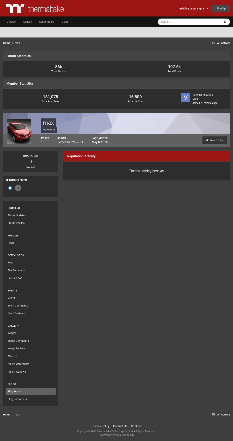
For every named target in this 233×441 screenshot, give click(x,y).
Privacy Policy (100, 426)
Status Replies (16, 223)
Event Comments (18, 305)
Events (11, 297)
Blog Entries (15, 391)
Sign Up (221, 8)
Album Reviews (17, 371)
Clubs (65, 21)
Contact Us (120, 426)
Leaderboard (46, 21)
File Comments (17, 270)
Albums (12, 356)
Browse (11, 21)
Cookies (136, 426)
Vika (195, 99)
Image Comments (18, 340)
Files (10, 262)
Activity (27, 21)
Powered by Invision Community (116, 435)
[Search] (177, 22)
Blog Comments (17, 399)
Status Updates (17, 215)
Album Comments (18, 363)
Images (12, 333)
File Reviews (15, 278)
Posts (11, 242)
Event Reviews (16, 313)
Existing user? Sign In (193, 8)
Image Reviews (17, 348)
